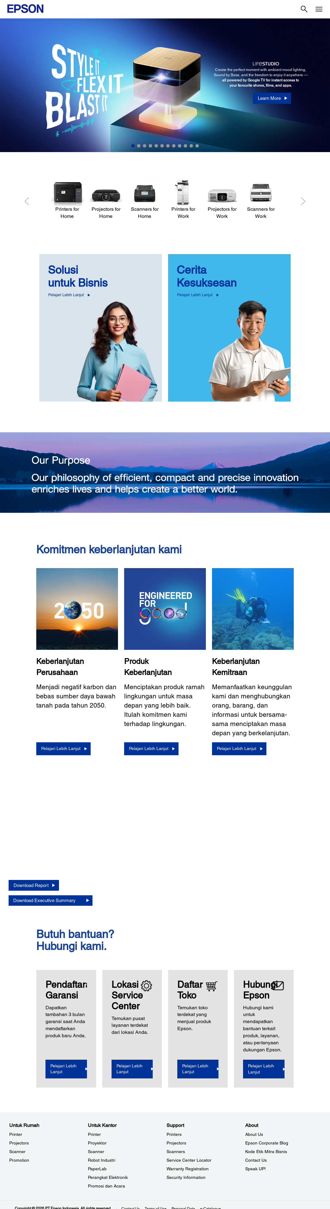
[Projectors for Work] (222, 200)
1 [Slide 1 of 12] (133, 145)
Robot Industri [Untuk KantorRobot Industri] (101, 1160)
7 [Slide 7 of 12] (168, 145)
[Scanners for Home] (144, 200)
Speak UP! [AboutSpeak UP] (255, 1168)
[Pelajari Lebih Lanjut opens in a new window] (68, 1069)
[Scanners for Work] (261, 200)
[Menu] (319, 9)
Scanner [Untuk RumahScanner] (17, 1151)
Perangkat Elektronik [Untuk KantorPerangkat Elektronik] (108, 1177)
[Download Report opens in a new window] (34, 885)
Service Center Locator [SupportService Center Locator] (189, 1160)
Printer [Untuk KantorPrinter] (94, 1134)
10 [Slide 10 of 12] (185, 145)
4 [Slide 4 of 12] (150, 145)
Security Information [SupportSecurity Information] (186, 1177)
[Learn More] (272, 98)
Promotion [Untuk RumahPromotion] (19, 1160)
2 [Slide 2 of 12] (138, 145)
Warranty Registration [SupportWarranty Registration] (188, 1168)
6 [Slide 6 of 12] (162, 145)
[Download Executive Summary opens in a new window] (50, 900)
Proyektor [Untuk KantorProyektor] (97, 1142)
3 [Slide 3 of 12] (144, 145)
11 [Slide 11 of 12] (191, 145)
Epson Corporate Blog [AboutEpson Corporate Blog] (266, 1142)
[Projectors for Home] (106, 200)
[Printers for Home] (67, 200)
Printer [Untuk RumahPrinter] (15, 1134)
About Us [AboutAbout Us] (254, 1134)
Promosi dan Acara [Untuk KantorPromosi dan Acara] (106, 1185)
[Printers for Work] (183, 200)
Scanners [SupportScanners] (176, 1151)
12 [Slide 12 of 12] (197, 145)
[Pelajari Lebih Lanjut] (63, 748)
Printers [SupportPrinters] (174, 1134)
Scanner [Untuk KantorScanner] (96, 1151)
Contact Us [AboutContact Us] (256, 1160)
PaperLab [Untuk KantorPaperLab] (97, 1168)
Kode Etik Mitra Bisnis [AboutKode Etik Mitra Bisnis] (266, 1151)
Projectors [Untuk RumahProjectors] (19, 1142)
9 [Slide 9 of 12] (179, 145)
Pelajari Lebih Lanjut (66, 294)
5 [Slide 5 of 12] (156, 145)
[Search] (304, 9)
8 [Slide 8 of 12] (173, 145)
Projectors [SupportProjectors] (176, 1142)
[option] (165, 85)
